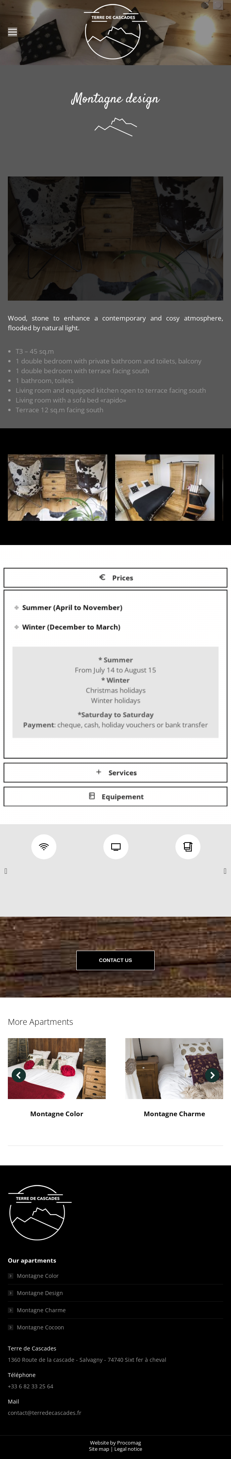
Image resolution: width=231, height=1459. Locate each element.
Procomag (129, 1442)
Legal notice (128, 1448)
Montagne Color (56, 1113)
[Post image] (57, 1068)
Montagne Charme (174, 1113)
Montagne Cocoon (40, 1327)
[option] (44, 848)
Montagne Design (40, 1293)
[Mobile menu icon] (12, 32)
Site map (99, 1448)
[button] (6, 871)
